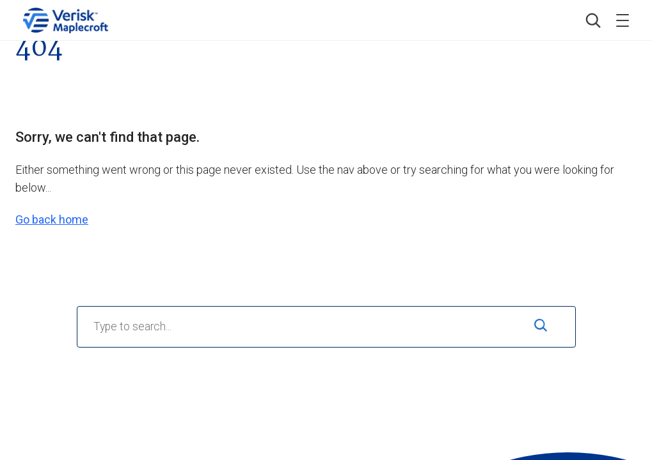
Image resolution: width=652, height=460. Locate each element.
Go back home (51, 219)
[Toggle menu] (622, 20)
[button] (593, 20)
